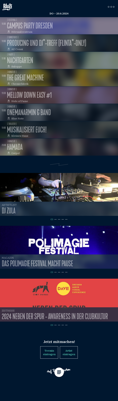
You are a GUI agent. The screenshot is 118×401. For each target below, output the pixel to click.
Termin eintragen (49, 352)
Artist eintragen (69, 352)
